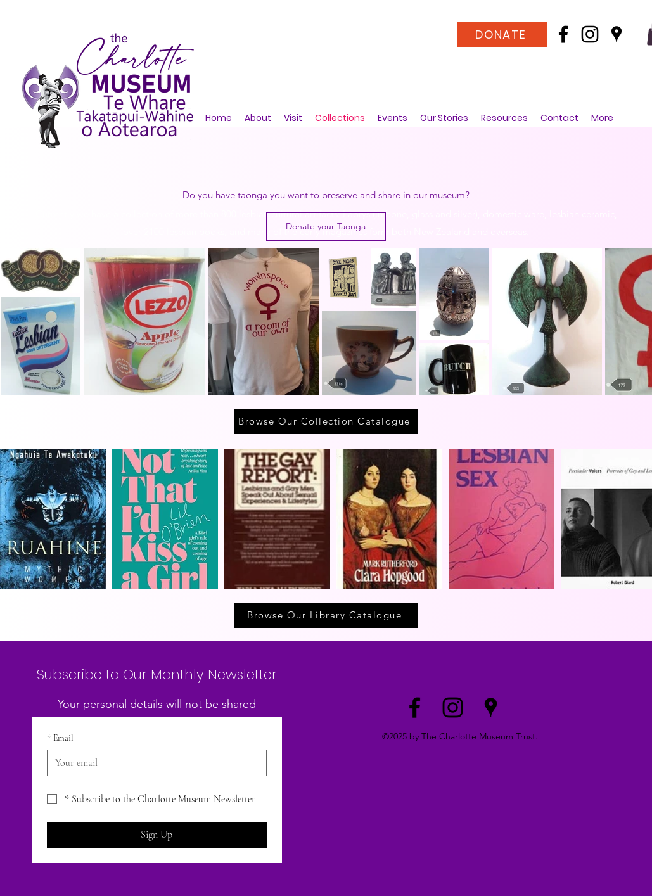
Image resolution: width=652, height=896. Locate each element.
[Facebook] (563, 34)
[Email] (153, 763)
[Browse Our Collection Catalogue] (326, 421)
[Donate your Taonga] (326, 226)
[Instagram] (589, 34)
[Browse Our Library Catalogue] (326, 615)
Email (60, 738)
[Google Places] (616, 34)
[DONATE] (502, 34)
